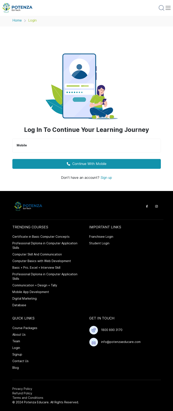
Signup (17, 354)
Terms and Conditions (27, 397)
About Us (19, 334)
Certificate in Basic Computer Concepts (41, 236)
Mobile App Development (30, 292)
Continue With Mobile (86, 164)
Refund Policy (22, 393)
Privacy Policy (22, 389)
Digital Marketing (24, 298)
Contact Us (20, 361)
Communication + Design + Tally (34, 285)
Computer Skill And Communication (37, 254)
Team (16, 341)
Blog (15, 367)
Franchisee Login (101, 236)
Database (19, 305)
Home (17, 20)
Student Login (99, 243)
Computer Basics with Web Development (41, 261)
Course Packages (24, 328)
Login (16, 348)
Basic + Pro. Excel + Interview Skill (36, 267)
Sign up (106, 178)
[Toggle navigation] (168, 8)
